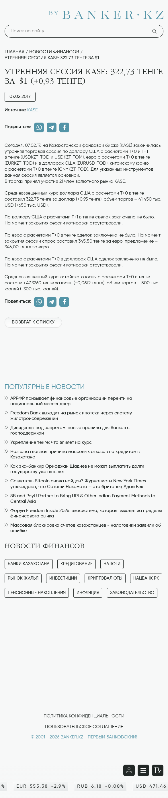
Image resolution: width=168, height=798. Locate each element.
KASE (32, 110)
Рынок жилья (23, 578)
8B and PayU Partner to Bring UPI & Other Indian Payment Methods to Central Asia (80, 499)
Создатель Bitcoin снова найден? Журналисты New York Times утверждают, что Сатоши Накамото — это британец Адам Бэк (75, 484)
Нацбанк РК (146, 578)
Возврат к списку (33, 322)
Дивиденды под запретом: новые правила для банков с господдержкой (67, 431)
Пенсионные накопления (37, 593)
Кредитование (76, 564)
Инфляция (88, 593)
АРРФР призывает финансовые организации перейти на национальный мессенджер (68, 401)
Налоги (111, 564)
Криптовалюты (105, 578)
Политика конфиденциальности (84, 716)
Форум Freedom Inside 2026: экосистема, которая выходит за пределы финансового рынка (83, 513)
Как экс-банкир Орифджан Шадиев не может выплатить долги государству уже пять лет (74, 469)
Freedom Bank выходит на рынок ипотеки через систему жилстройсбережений (68, 416)
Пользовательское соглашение (84, 727)
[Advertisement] (84, 352)
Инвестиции (63, 578)
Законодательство (132, 593)
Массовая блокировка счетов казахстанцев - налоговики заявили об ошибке (83, 528)
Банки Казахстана (29, 564)
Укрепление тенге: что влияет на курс (48, 442)
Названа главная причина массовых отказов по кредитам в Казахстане (72, 455)
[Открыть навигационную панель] (143, 770)
